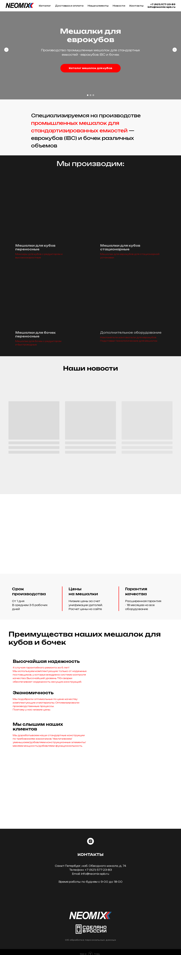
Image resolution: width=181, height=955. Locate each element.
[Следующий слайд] (175, 50)
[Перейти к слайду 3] (93, 95)
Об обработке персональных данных (90, 940)
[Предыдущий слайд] (6, 50)
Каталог (45, 5)
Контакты (136, 5)
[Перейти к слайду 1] (87, 95)
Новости (119, 5)
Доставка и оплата (69, 5)
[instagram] (90, 841)
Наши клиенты (98, 5)
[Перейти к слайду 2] (90, 95)
